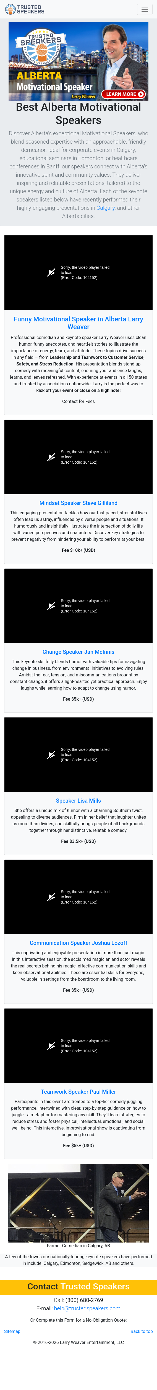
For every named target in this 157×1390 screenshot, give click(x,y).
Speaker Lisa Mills (78, 800)
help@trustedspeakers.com (87, 1308)
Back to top (142, 1331)
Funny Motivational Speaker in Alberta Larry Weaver (78, 323)
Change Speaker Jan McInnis (78, 652)
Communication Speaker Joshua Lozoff (78, 943)
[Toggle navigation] (145, 9)
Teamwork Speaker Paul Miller (78, 1091)
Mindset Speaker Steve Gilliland (79, 503)
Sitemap (12, 1331)
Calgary (105, 208)
